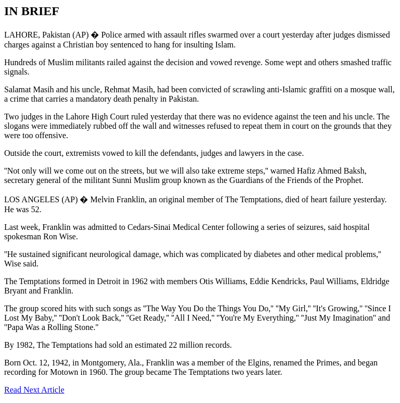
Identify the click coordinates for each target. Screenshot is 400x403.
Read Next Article (34, 389)
